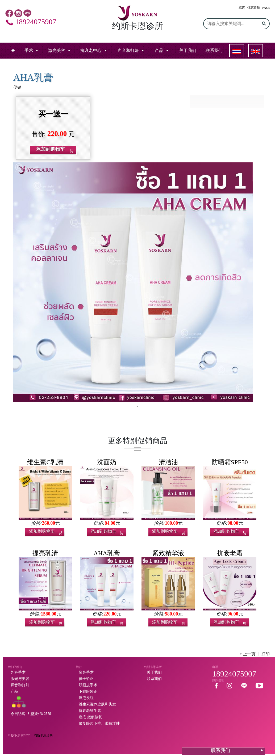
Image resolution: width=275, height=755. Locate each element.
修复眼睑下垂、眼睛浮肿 (99, 723)
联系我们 (214, 50)
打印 (265, 654)
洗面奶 (106, 462)
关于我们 (187, 50)
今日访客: (31, 714)
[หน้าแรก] (13, 50)
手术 (28, 50)
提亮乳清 (45, 553)
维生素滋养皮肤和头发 (97, 704)
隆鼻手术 (86, 672)
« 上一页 (248, 654)
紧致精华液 (168, 553)
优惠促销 (253, 8)
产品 (159, 50)
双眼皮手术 (88, 685)
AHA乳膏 (106, 553)
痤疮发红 (86, 698)
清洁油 (168, 462)
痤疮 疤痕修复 (90, 717)
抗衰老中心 (91, 50)
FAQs (266, 8)
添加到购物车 (42, 531)
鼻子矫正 (86, 679)
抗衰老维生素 (90, 711)
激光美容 (56, 50)
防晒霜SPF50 (230, 462)
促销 (17, 87)
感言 (242, 8)
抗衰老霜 (230, 553)
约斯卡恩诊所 (43, 735)
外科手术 (18, 672)
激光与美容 (20, 679)
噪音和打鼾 (20, 685)
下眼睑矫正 (88, 692)
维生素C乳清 (45, 462)
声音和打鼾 (128, 50)
